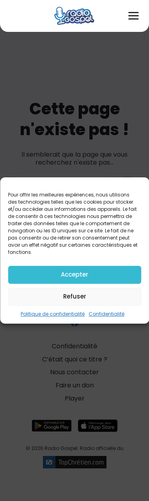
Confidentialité (106, 313)
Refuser (74, 296)
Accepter (74, 274)
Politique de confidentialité (53, 313)
